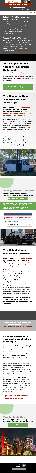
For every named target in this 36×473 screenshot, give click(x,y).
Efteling (18, 326)
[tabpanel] (18, 7)
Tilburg (18, 328)
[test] (18, 87)
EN (34, 13)
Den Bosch (11, 326)
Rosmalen (29, 326)
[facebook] (24, 465)
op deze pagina (17, 76)
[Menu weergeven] (29, 1)
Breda (5, 326)
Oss (23, 326)
